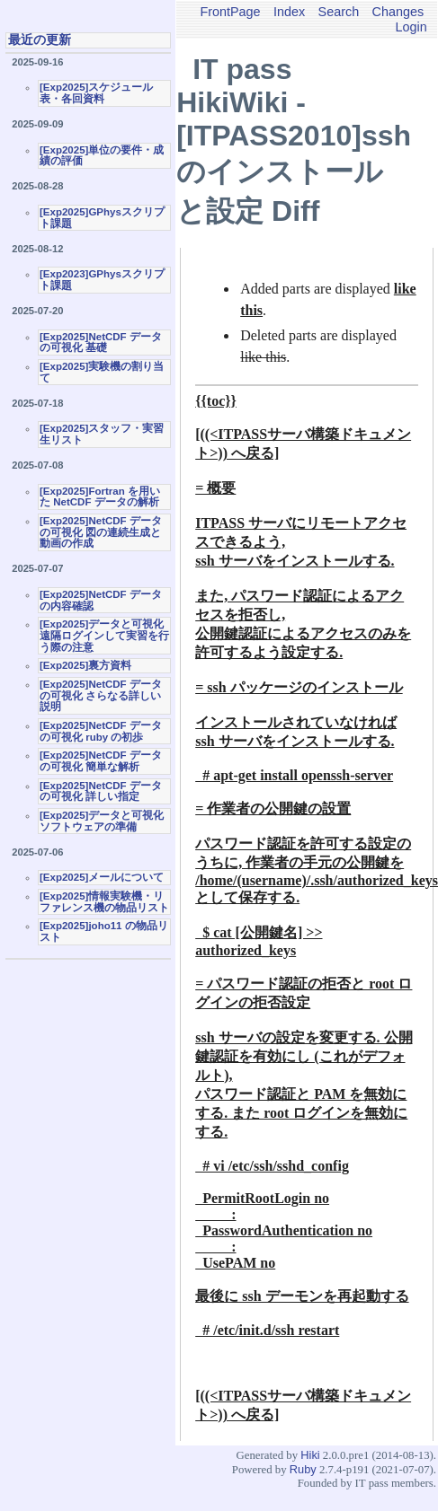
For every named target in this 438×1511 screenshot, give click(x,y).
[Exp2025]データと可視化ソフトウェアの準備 (102, 821)
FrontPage (230, 11)
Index (289, 11)
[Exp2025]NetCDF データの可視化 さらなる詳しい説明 (101, 695)
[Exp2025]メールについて (102, 877)
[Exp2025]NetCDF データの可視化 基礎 (101, 342)
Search (339, 11)
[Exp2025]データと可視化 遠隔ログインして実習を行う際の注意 (104, 635)
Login (411, 27)
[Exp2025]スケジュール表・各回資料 (96, 93)
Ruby (303, 1469)
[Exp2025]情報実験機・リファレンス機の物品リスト (104, 902)
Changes (398, 11)
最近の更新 (39, 39)
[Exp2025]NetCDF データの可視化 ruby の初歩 (101, 731)
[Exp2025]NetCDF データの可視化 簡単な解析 (101, 761)
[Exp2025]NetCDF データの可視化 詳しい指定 (101, 791)
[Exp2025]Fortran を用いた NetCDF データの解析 (100, 497)
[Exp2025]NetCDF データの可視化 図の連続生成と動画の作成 (101, 532)
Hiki (309, 1455)
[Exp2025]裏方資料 (85, 665)
